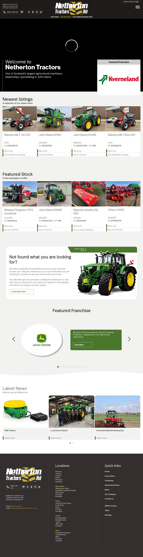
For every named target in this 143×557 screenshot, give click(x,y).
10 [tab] (85, 367)
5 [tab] (70, 367)
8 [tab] (79, 367)
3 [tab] (64, 367)
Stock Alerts (110, 476)
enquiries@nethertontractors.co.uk (24, 508)
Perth (57, 501)
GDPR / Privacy (111, 506)
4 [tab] (67, 367)
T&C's (107, 510)
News (107, 490)
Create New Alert (18, 291)
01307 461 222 (16, 506)
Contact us (109, 499)
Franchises (109, 481)
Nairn (57, 531)
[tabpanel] (71, 340)
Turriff (57, 516)
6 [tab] (73, 367)
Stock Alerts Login (131, 1)
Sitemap (108, 515)
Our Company (110, 494)
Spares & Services (112, 485)
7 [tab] (76, 367)
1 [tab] (58, 367)
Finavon (58, 472)
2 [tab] (61, 367)
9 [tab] (82, 367)
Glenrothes (59, 486)
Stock (107, 471)
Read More (79, 345)
